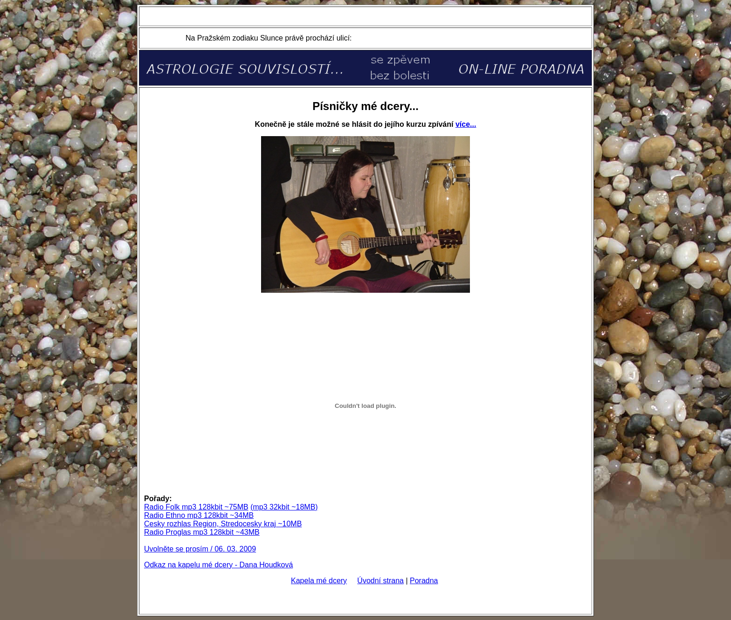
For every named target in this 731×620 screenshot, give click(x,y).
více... (465, 124)
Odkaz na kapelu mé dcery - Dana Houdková (218, 565)
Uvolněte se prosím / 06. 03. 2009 (200, 549)
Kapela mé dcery (319, 581)
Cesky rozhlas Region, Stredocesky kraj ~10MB (223, 524)
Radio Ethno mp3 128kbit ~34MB (199, 515)
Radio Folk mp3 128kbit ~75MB (196, 507)
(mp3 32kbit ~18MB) (284, 507)
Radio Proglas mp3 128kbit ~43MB (202, 532)
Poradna (424, 581)
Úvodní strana (380, 581)
